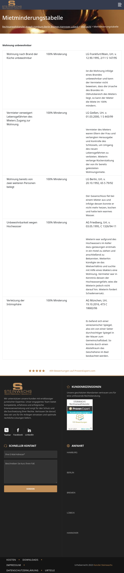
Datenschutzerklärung (22, 570)
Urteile (50, 570)
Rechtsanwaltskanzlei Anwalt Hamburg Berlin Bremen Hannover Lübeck (40, 27)
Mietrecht (86, 27)
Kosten (11, 559)
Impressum (13, 565)
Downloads (30, 559)
